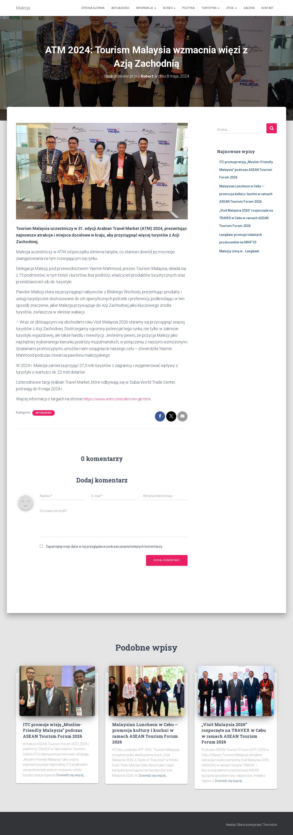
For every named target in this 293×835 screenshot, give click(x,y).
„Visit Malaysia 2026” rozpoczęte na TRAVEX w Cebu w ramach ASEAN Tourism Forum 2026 (246, 218)
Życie (231, 8)
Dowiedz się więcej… (71, 775)
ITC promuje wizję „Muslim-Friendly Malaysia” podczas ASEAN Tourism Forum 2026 (246, 169)
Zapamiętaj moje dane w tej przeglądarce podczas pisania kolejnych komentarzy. (104, 546)
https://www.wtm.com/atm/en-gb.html (118, 398)
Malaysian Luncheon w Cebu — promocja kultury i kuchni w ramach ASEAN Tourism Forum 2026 (245, 193)
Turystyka (210, 8)
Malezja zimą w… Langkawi (239, 251)
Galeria (249, 8)
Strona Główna (92, 8)
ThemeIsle (269, 825)
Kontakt (267, 8)
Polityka (188, 8)
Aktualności (120, 8)
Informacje (146, 8)
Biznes (169, 8)
